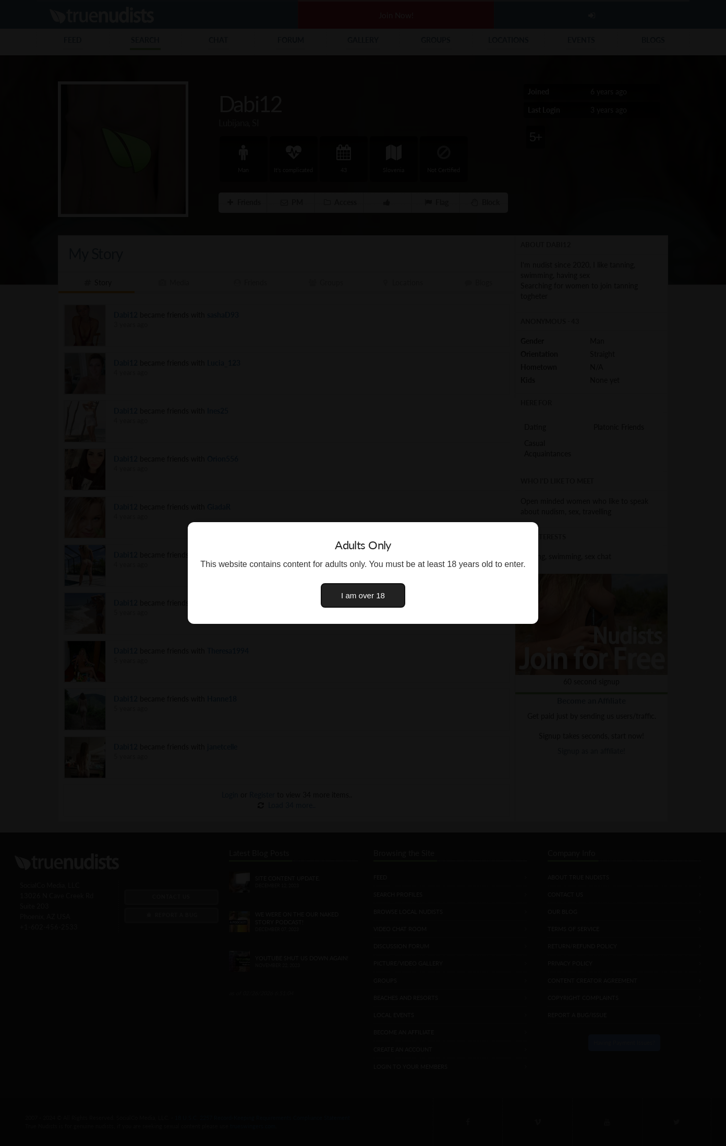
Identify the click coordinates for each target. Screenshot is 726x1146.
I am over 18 (363, 595)
